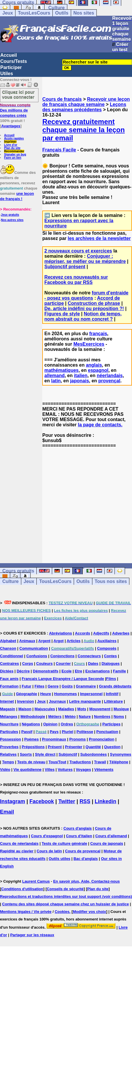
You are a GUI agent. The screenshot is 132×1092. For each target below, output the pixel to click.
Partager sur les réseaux (32, 935)
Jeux (7, 12)
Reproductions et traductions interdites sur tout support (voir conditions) (66, 896)
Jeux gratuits (10, 214)
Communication (34, 648)
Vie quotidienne (27, 769)
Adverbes (120, 633)
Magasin (7, 709)
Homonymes (65, 694)
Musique (121, 709)
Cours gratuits (18, 570)
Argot (59, 641)
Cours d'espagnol (47, 836)
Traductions (80, 762)
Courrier (63, 663)
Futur (26, 686)
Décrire (23, 671)
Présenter (73, 747)
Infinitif (112, 694)
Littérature (113, 701)
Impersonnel (91, 694)
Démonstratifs (45, 671)
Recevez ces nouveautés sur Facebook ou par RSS (76, 280)
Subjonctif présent (64, 266)
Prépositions (33, 747)
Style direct (45, 754)
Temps (8, 762)
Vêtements (103, 769)
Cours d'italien (79, 836)
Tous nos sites (111, 581)
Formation (9, 686)
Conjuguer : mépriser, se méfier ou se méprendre (85, 259)
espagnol (98, 370)
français (98, 333)
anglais (94, 365)
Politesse (85, 731)
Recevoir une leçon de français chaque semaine (86, 102)
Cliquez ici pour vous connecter (18, 94)
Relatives (8, 754)
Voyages (83, 769)
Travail (100, 762)
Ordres (67, 724)
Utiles (6, 73)
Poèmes (31, 739)
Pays (54, 731)
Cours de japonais (106, 843)
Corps (27, 663)
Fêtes (40, 686)
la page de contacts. (100, 424)
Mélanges (8, 716)
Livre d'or (10, 144)
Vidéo (5, 769)
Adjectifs (101, 633)
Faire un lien (12, 157)
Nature (85, 716)
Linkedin (105, 801)
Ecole (66, 671)
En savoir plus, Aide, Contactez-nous (86, 881)
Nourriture (9, 724)
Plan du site (12, 148)
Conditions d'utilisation (22, 889)
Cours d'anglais (78, 828)
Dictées (6, 671)
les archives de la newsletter (99, 238)
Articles (74, 641)
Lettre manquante (85, 701)
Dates (93, 663)
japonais (79, 380)
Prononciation (101, 739)
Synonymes (120, 754)
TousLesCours (34, 12)
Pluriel (67, 731)
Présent (55, 747)
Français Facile (59, 149)
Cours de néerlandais (19, 843)
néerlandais (110, 375)
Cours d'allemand (111, 836)
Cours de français (62, 99)
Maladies (66, 709)
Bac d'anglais (85, 858)
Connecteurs (89, 656)
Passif (26, 731)
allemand (54, 375)
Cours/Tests (13, 61)
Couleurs (44, 663)
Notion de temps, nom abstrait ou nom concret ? (83, 316)
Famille (119, 671)
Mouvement (99, 709)
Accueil (8, 55)
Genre (53, 686)
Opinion (50, 724)
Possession (10, 739)
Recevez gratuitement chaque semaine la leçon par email (83, 130)
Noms (119, 716)
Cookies (62, 911)
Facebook (41, 801)
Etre (78, 671)
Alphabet (8, 641)
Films (111, 678)
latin (56, 380)
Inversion (25, 701)
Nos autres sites (12, 220)
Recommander (14, 151)
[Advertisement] (87, 500)
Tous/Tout (57, 762)
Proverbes (9, 747)
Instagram (12, 801)
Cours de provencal (82, 851)
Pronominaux (54, 739)
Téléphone (118, 762)
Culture (56, 7)
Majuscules (45, 709)
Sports (26, 754)
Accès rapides (14, 138)
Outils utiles (59, 858)
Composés (106, 648)
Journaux (57, 701)
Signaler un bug (15, 154)
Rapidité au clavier (17, 851)
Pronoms (77, 739)
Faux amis (9, 678)
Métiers (55, 716)
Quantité (93, 747)
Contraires (9, 663)
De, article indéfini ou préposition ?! (84, 308)
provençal (109, 380)
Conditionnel (11, 656)
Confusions (36, 656)
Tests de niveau (31, 762)
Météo (70, 716)
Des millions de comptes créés (15, 110)
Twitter (66, 801)
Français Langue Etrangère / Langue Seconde (63, 678)
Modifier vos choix (89, 911)
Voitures (65, 769)
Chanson (8, 648)
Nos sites (83, 12)
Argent (44, 641)
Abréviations (60, 633)
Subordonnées (93, 754)
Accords (82, 633)
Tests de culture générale (64, 843)
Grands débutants (115, 686)
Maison (24, 709)
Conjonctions (62, 656)
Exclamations (97, 671)
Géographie (26, 694)
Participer (11, 67)
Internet (7, 701)
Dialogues (110, 663)
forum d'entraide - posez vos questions (86, 295)
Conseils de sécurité (65, 889)
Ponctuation (107, 731)
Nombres (102, 716)
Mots (81, 709)
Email (7, 812)
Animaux (27, 641)
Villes (49, 769)
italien (80, 375)
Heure (45, 694)
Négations (31, 724)
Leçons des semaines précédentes (84, 107)
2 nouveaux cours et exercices (78, 250)
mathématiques (61, 370)
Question (112, 747)
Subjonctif (68, 754)
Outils (61, 12)
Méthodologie (32, 716)
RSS (85, 801)
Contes (110, 656)
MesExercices (88, 344)
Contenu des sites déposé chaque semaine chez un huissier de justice (65, 904)
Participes (111, 724)
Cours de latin (49, 851)
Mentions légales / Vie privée (26, 911)
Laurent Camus (36, 881)
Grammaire (86, 686)
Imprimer (10, 141)
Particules (9, 731)
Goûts (67, 686)
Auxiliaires (107, 641)
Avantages (10, 126)
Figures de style (62, 313)
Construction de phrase (94, 303)
